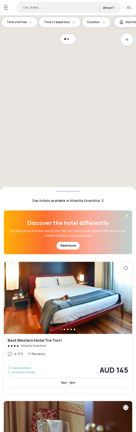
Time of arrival (19, 22)
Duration (96, 22)
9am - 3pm (68, 383)
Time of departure (60, 22)
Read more (68, 245)
